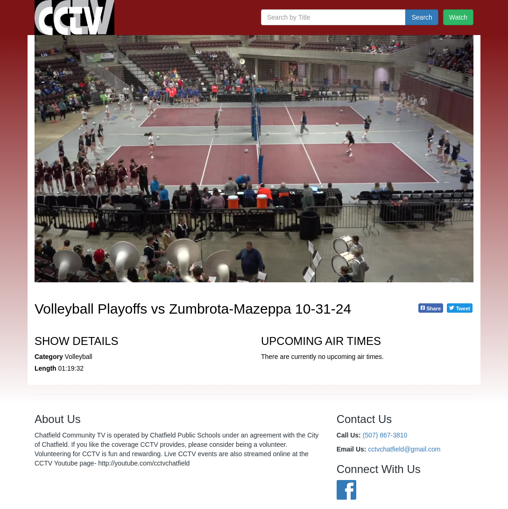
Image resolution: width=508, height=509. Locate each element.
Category (49, 356)
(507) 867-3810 (385, 435)
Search (421, 17)
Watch (458, 17)
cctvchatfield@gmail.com (404, 449)
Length (45, 368)
